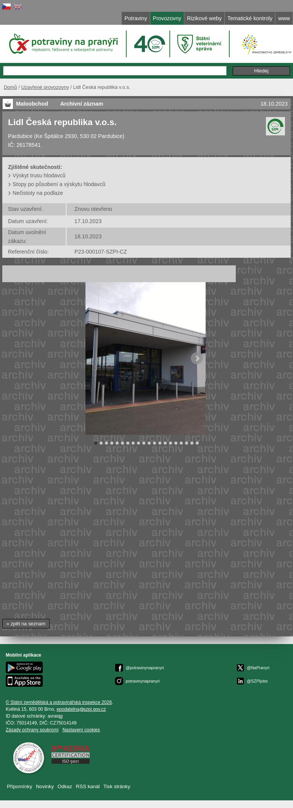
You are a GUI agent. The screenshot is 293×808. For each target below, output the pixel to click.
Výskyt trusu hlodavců (39, 175)
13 (159, 443)
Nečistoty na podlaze (38, 193)
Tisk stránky (116, 786)
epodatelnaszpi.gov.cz (81, 709)
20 (197, 443)
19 (191, 443)
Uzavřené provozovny (45, 87)
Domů (10, 87)
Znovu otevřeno (93, 209)
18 (186, 443)
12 (154, 443)
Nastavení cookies (81, 730)
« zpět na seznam (25, 623)
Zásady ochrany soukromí (32, 730)
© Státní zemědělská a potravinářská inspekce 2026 (59, 702)
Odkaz (65, 786)
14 (165, 443)
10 (143, 443)
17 (181, 443)
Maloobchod (32, 104)
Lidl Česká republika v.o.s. (62, 122)
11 (149, 443)
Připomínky (19, 786)
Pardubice (20, 136)
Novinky (45, 786)
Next (197, 358)
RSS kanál (88, 786)
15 (170, 443)
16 (175, 443)
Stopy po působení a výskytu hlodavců (59, 184)
